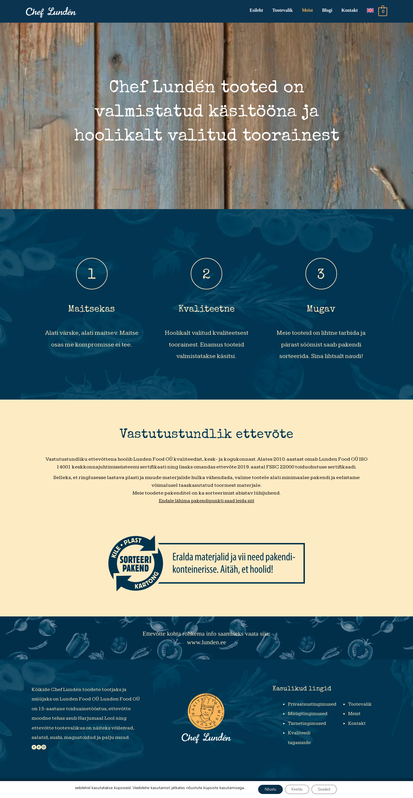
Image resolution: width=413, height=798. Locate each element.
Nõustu (265, 789)
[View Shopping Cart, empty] (382, 12)
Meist (306, 11)
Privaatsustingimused (314, 706)
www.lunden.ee (206, 644)
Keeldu (297, 789)
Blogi (327, 11)
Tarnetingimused (308, 725)
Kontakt (349, 11)
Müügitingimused (309, 716)
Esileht (255, 11)
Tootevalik (282, 11)
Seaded (329, 789)
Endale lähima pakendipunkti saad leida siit (206, 503)
